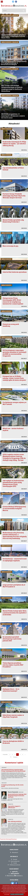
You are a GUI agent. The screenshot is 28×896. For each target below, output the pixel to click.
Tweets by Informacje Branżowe (8, 839)
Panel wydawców (15, 861)
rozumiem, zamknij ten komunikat (17, 894)
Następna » (15, 757)
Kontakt (15, 859)
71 (10, 757)
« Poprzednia (5, 754)
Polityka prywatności (15, 865)
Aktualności (15, 852)
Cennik (15, 863)
